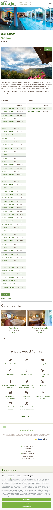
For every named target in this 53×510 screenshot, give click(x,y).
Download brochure (28, 454)
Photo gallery (28, 451)
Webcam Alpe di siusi (28, 458)
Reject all (26, 503)
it (30, 4)
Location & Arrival (28, 446)
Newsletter (28, 449)
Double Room (13, 328)
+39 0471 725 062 (23, 2)
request (48, 49)
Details (14, 332)
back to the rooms (6, 298)
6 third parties (10, 478)
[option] (26, 15)
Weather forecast (28, 456)
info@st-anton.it (23, 4)
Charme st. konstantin (40, 328)
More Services (26, 416)
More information (26, 506)
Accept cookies (26, 499)
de (30, 2)
